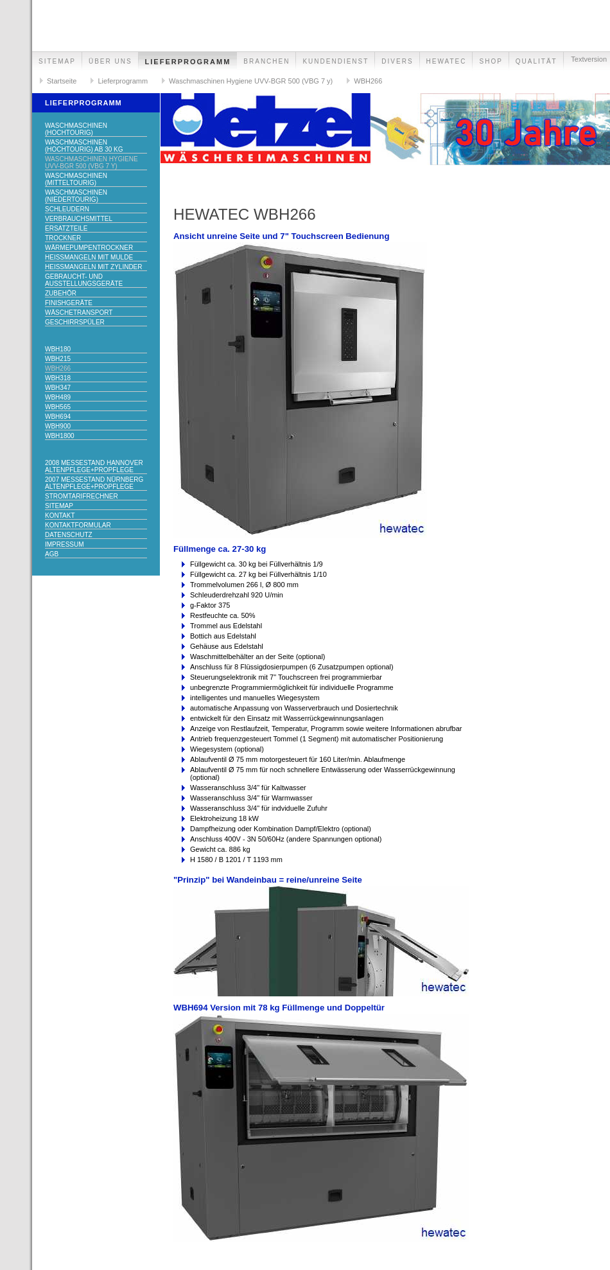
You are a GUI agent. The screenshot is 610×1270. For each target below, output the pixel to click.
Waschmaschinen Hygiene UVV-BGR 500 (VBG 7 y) (251, 81)
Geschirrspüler (75, 322)
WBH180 (58, 349)
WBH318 (58, 378)
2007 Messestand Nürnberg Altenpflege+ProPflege (94, 483)
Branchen (266, 61)
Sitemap (57, 61)
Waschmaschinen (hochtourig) (76, 129)
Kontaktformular (78, 525)
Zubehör (60, 293)
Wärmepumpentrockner (89, 247)
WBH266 (368, 81)
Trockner (63, 238)
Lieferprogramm (188, 62)
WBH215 (58, 358)
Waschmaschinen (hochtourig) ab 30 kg (84, 146)
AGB (51, 554)
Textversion (589, 59)
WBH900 (58, 426)
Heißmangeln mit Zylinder (94, 266)
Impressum (64, 544)
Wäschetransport (78, 312)
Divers (397, 61)
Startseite (61, 81)
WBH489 (58, 397)
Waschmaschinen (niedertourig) (76, 196)
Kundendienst (335, 61)
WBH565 (58, 406)
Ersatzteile (66, 228)
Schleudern (67, 209)
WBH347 (58, 387)
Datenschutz (68, 534)
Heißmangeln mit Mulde (89, 257)
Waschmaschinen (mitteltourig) (76, 179)
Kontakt (59, 515)
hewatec (446, 61)
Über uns (110, 61)
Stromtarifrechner (81, 496)
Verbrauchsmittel (78, 218)
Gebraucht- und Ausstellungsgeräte (84, 280)
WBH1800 (59, 435)
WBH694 (58, 416)
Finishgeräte (68, 302)
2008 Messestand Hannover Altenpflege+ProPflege (94, 466)
